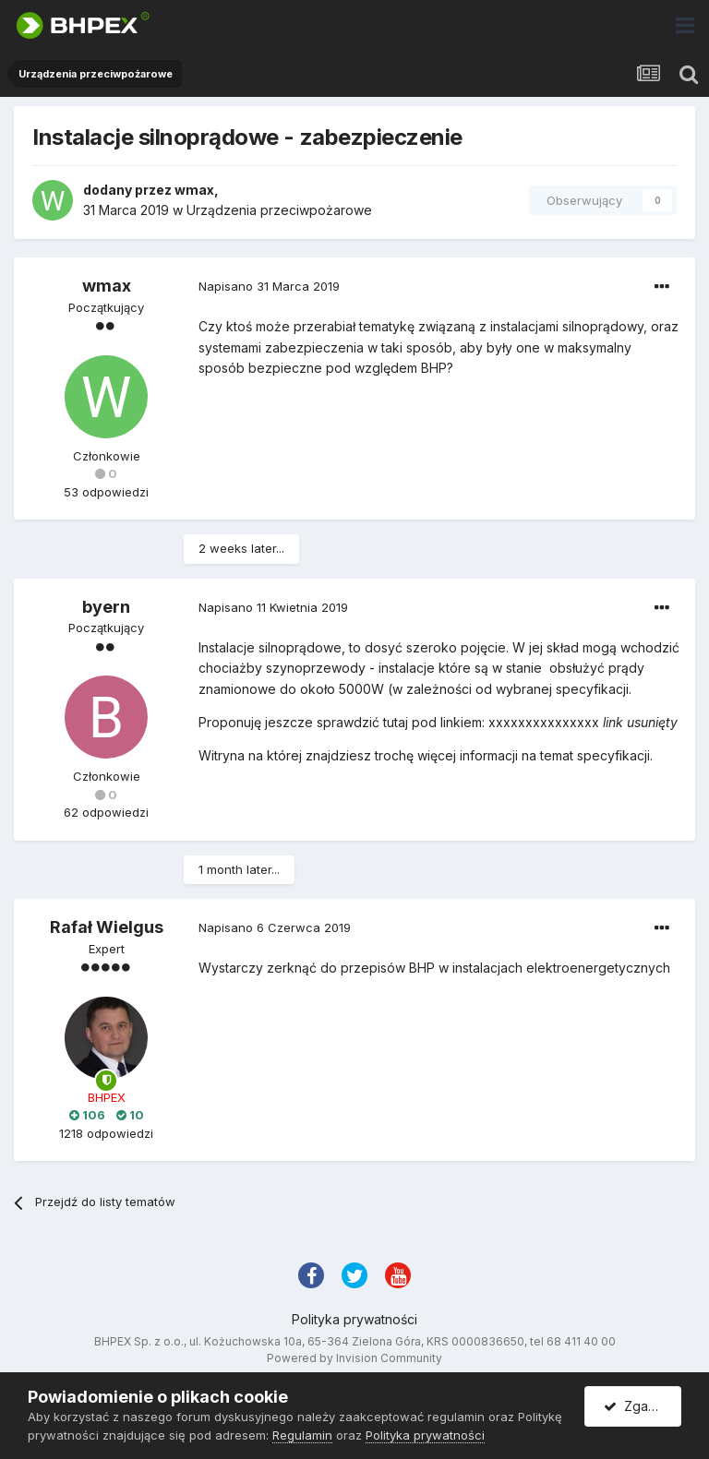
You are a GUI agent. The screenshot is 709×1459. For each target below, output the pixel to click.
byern (106, 606)
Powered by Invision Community (354, 1358)
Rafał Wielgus (106, 927)
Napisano (269, 286)
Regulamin (302, 1435)
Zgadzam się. (642, 1406)
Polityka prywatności (354, 1319)
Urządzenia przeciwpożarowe (279, 210)
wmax (194, 189)
